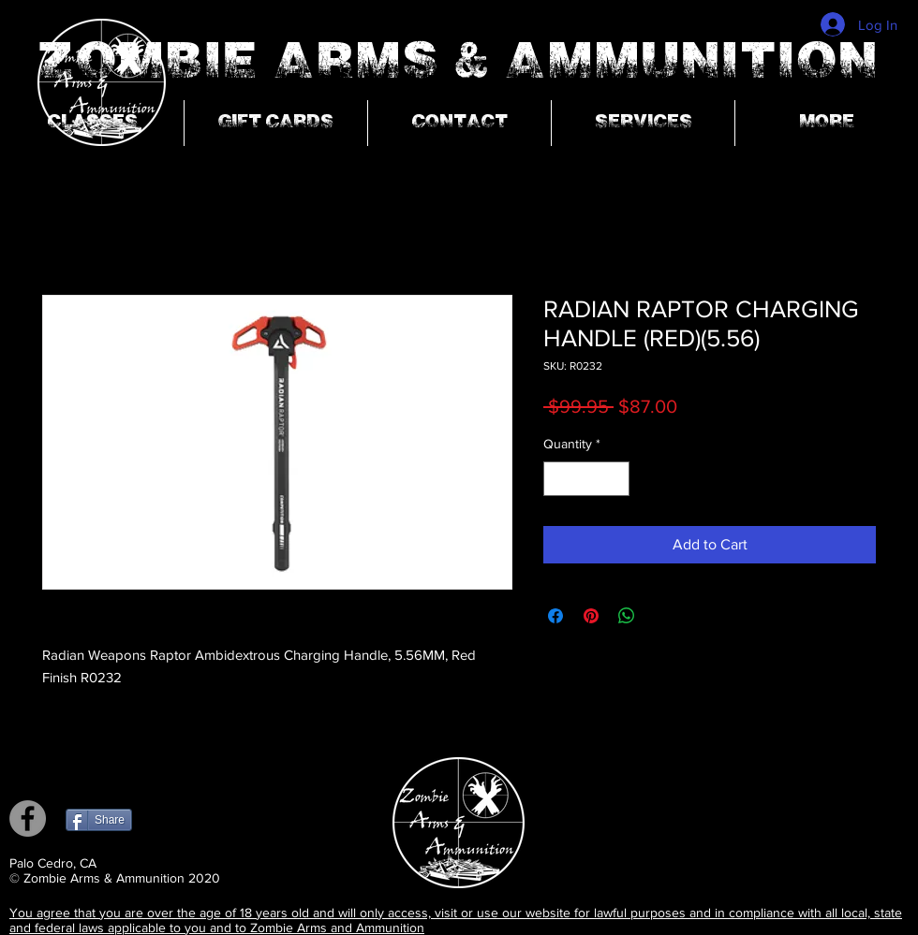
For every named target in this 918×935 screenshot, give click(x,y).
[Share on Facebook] (555, 616)
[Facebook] (27, 818)
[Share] (99, 820)
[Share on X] (662, 616)
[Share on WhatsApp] (626, 616)
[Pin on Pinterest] (591, 616)
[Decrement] (558, 478)
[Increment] (615, 478)
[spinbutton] (586, 478)
